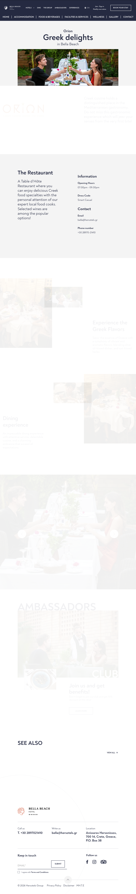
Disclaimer (68, 885)
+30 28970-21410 (87, 232)
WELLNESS (98, 17)
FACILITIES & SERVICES (76, 17)
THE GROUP (47, 8)
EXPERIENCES (74, 8)
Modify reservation (99, 9)
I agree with (34, 872)
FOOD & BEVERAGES (49, 17)
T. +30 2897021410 (30, 833)
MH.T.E (80, 885)
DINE (39, 8)
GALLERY (113, 17)
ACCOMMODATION (24, 17)
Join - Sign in (99, 6)
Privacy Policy (54, 885)
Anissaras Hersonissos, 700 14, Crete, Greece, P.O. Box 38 (101, 836)
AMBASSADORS (61, 8)
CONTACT (128, 17)
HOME (6, 17)
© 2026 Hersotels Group (30, 885)
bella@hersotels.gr (88, 219)
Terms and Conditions (39, 872)
